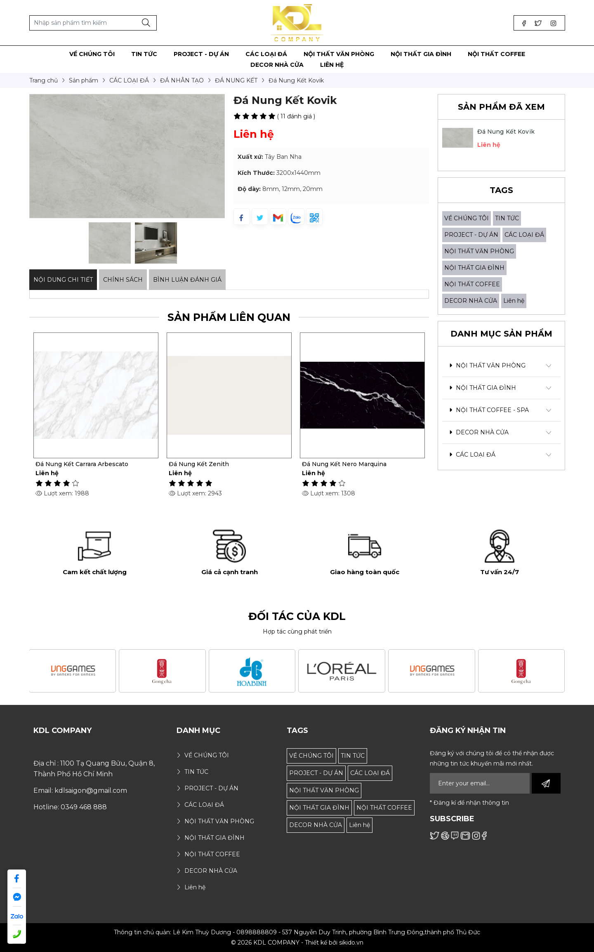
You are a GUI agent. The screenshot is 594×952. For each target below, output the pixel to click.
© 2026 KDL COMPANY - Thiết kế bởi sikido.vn (297, 942)
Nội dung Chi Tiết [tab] (63, 279)
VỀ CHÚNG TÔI (466, 218)
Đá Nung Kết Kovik (506, 131)
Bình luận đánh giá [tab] (187, 279)
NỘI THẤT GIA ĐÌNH (474, 267)
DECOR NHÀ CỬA (470, 300)
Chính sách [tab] (123, 279)
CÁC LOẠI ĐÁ (524, 234)
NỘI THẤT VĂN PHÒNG (479, 251)
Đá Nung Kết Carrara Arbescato (81, 464)
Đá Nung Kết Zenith (199, 464)
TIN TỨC (507, 218)
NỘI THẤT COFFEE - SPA (489, 410)
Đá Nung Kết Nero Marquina (344, 464)
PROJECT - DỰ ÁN (471, 234)
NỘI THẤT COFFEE (472, 284)
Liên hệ (513, 300)
